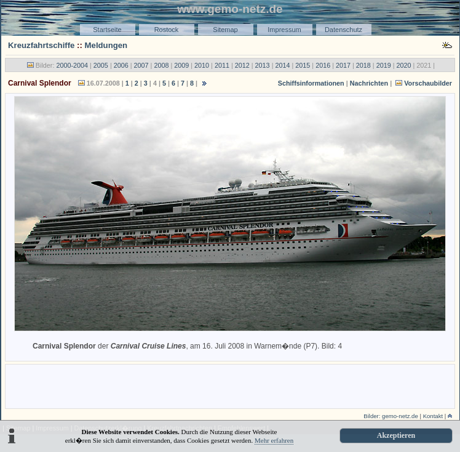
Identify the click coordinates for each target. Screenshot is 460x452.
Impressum (284, 29)
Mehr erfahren (274, 440)
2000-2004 (72, 65)
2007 (141, 65)
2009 (181, 65)
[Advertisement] (230, 385)
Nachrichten (369, 83)
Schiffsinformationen (311, 83)
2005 (100, 65)
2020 (404, 65)
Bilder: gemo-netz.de (390, 416)
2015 (302, 65)
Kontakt (433, 416)
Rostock (166, 29)
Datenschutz (343, 29)
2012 (242, 65)
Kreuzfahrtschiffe (41, 45)
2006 (121, 65)
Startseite (107, 29)
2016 (322, 65)
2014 (282, 65)
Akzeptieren (396, 435)
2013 (262, 65)
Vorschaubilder (428, 83)
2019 (383, 65)
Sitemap (225, 29)
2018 (363, 65)
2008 (161, 65)
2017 (343, 65)
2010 (201, 65)
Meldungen (106, 45)
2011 (222, 65)
